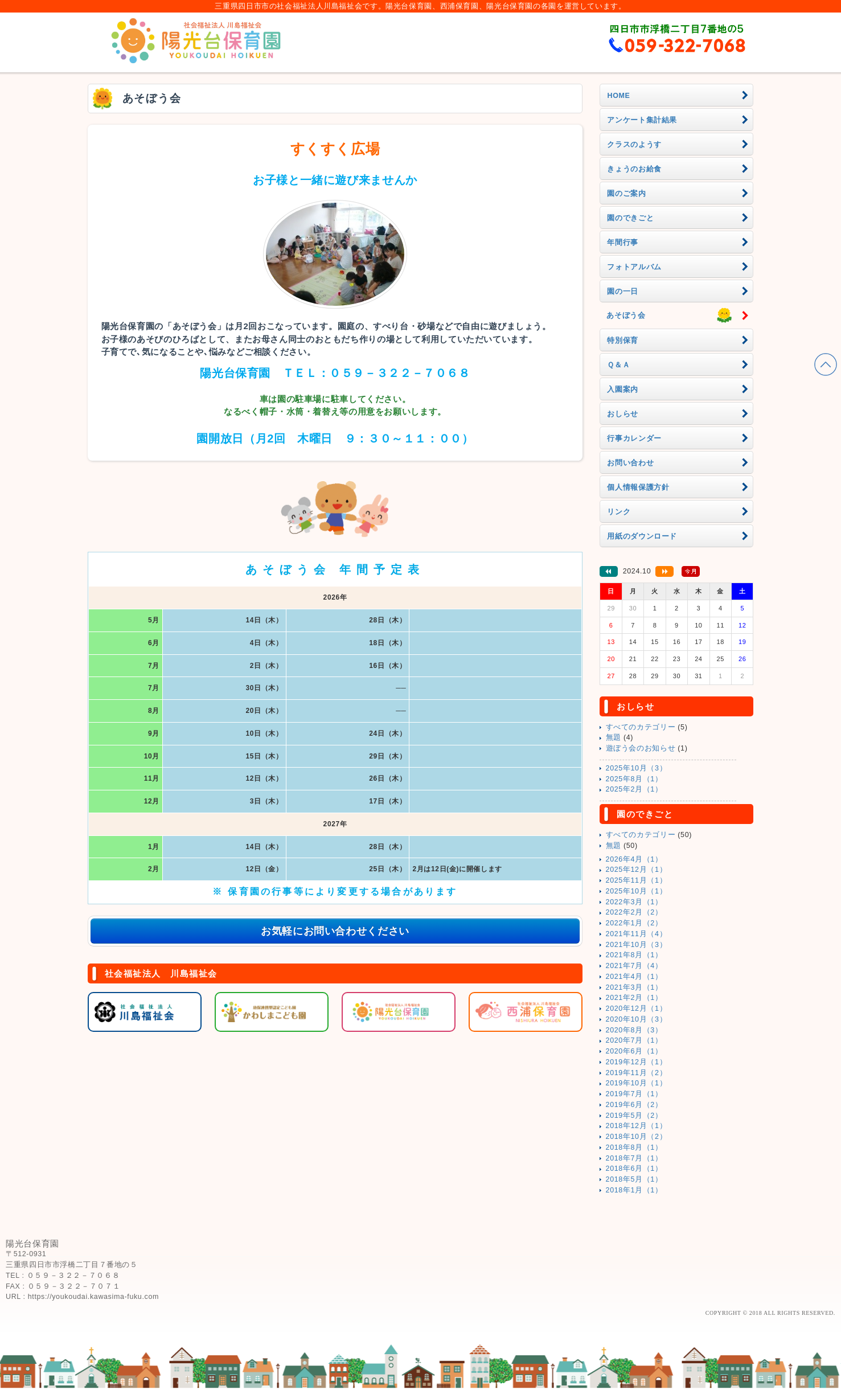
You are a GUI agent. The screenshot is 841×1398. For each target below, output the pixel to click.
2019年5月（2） (634, 1116)
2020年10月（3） (636, 1019)
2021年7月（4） (634, 966)
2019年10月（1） (636, 1083)
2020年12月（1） (636, 1008)
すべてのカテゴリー (641, 727)
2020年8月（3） (634, 1030)
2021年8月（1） (634, 955)
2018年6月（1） (634, 1168)
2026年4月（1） (634, 859)
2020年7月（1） (634, 1040)
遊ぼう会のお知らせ (641, 748)
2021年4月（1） (634, 977)
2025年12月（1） (636, 870)
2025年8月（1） (634, 779)
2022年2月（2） (634, 912)
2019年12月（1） (636, 1062)
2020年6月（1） (634, 1051)
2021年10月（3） (636, 945)
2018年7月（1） (634, 1158)
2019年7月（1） (634, 1094)
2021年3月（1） (634, 987)
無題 (613, 737)
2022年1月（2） (634, 923)
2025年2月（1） (634, 789)
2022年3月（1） (634, 902)
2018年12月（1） (636, 1126)
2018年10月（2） (636, 1137)
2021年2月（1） (634, 998)
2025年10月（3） (636, 768)
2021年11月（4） (636, 934)
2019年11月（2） (636, 1073)
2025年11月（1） (636, 880)
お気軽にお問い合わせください (335, 931)
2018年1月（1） (634, 1190)
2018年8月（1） (634, 1147)
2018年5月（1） (634, 1179)
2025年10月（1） (636, 891)
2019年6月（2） (634, 1105)
